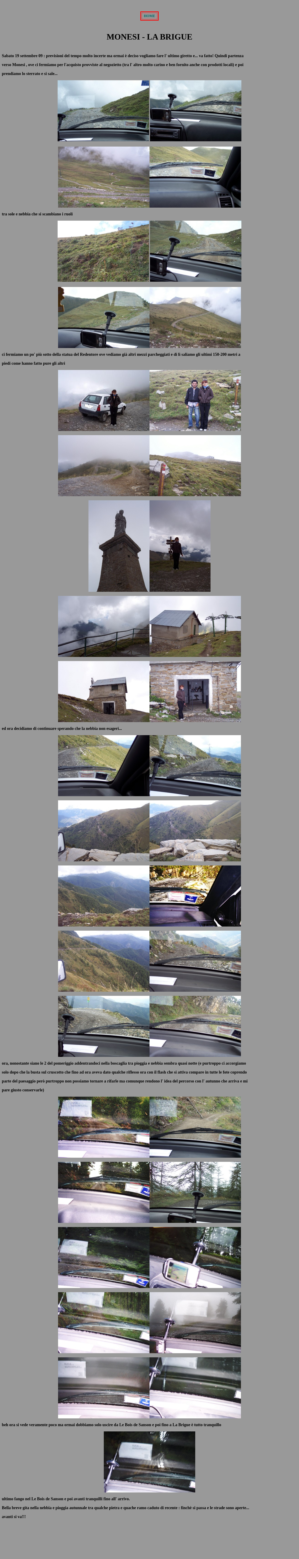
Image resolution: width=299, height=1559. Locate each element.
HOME (149, 16)
